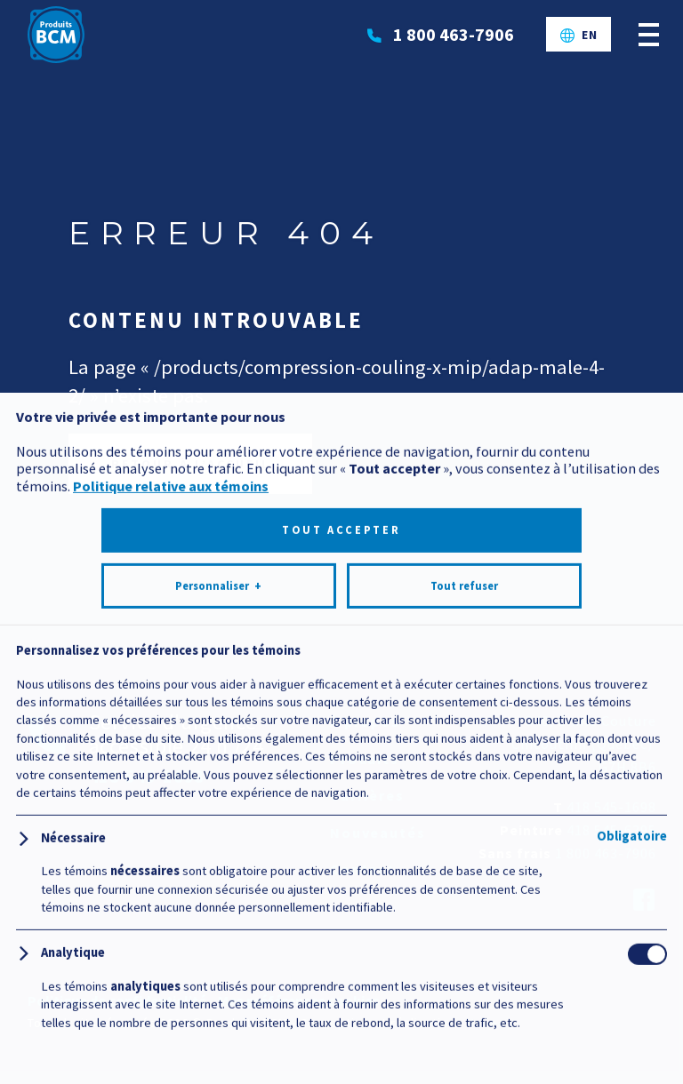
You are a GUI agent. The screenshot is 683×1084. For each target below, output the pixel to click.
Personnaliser (218, 1004)
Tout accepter (341, 947)
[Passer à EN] (579, 34)
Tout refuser (464, 1003)
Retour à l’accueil (190, 464)
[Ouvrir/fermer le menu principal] (649, 34)
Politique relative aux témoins (171, 904)
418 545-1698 (611, 807)
